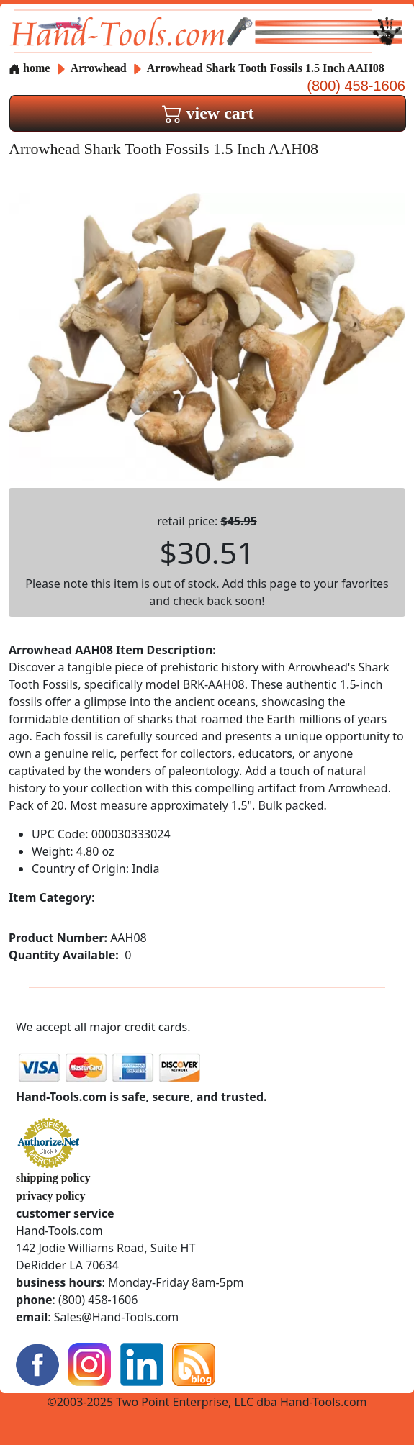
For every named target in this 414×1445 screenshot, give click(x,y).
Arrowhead (100, 68)
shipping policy (53, 1178)
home (29, 68)
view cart (208, 113)
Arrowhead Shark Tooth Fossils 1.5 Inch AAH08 (265, 68)
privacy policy (50, 1196)
